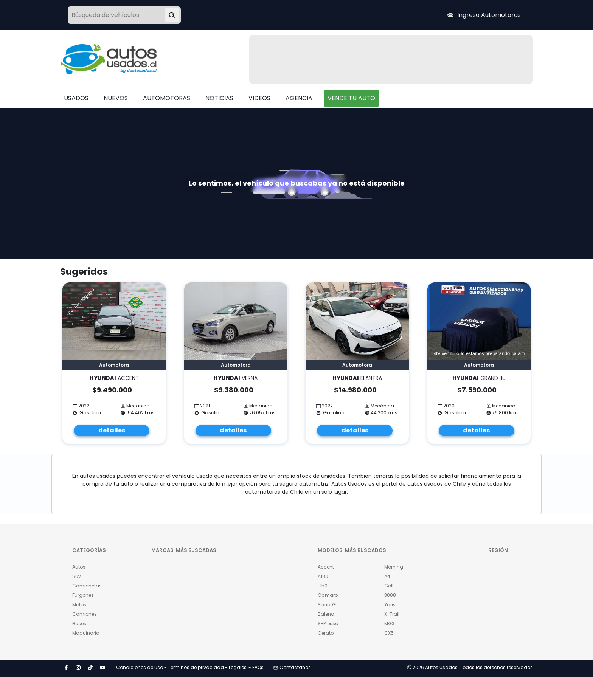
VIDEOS (259, 98)
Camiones (84, 614)
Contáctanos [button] (292, 667)
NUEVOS (116, 98)
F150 (323, 585)
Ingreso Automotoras (484, 15)
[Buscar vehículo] (172, 15)
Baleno (326, 614)
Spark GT (328, 604)
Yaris (390, 604)
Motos (79, 604)
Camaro (328, 595)
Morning (393, 567)
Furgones (83, 595)
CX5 (389, 633)
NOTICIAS (219, 98)
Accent (326, 567)
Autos (78, 567)
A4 (387, 576)
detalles (111, 430)
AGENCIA (299, 98)
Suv (76, 576)
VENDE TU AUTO (351, 98)
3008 (390, 595)
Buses (79, 623)
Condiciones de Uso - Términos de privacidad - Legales (181, 667)
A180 (323, 576)
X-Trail (391, 614)
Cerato (326, 633)
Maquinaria (85, 633)
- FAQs (256, 667)
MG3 (389, 623)
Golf (389, 585)
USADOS (76, 98)
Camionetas (87, 585)
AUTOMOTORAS (166, 98)
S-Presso (328, 623)
